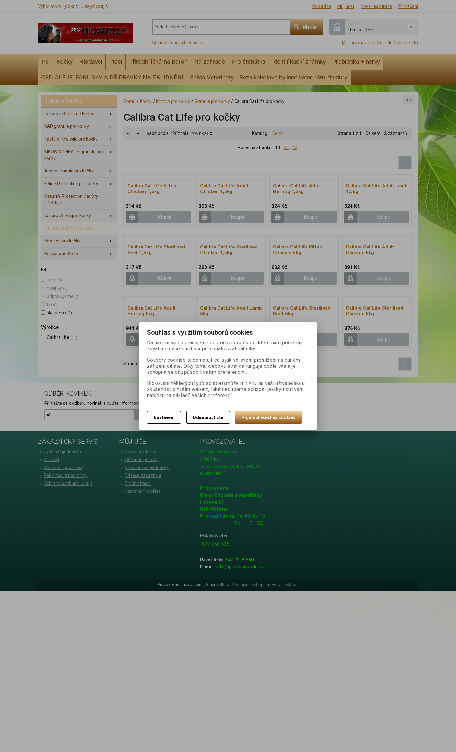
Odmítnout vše (208, 417)
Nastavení (164, 417)
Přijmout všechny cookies (268, 417)
